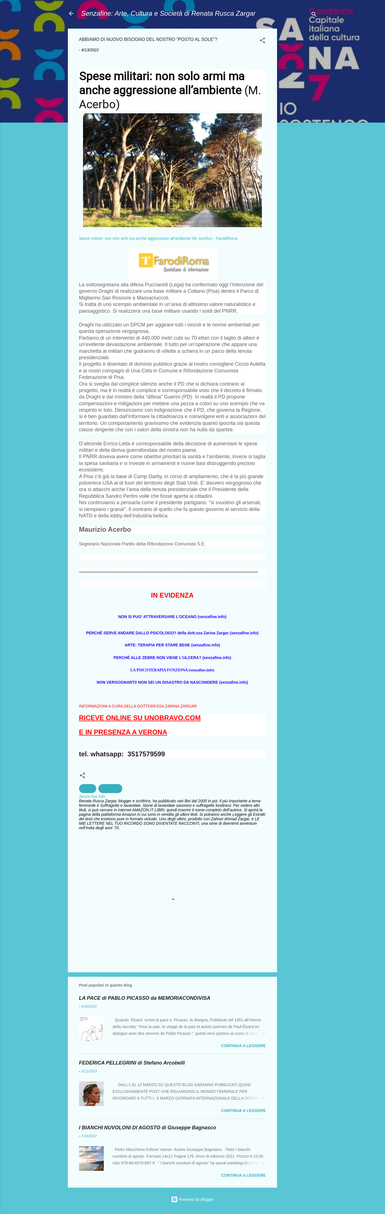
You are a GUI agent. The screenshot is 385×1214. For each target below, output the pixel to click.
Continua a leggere (243, 1045)
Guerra (88, 788)
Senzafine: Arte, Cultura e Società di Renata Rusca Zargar (168, 13)
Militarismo (110, 788)
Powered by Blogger (192, 1199)
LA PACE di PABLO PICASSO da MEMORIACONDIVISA (145, 998)
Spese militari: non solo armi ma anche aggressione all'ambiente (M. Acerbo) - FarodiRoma (158, 238)
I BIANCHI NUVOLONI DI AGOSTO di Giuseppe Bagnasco (147, 1127)
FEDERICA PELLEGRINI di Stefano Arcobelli (132, 1063)
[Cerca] (314, 15)
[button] (262, 41)
